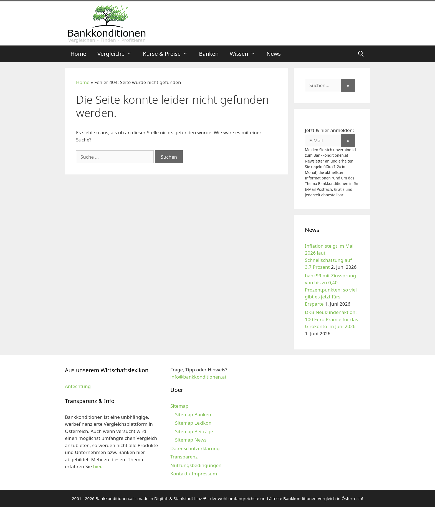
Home (78, 53)
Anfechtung (78, 386)
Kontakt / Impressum (193, 473)
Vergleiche (117, 53)
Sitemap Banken (193, 414)
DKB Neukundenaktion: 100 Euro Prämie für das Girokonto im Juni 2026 (331, 319)
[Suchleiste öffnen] (361, 53)
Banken (209, 53)
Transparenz (184, 456)
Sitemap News (190, 440)
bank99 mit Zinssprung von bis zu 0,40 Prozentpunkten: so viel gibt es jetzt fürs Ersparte (331, 289)
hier (97, 466)
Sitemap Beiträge (194, 431)
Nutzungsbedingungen (196, 465)
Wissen (245, 53)
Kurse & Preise (168, 53)
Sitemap (179, 406)
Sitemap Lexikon (193, 423)
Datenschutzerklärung (195, 448)
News (274, 53)
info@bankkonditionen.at (198, 377)
